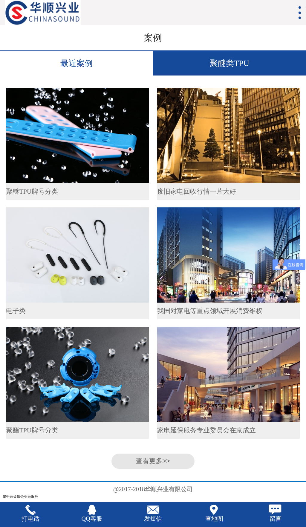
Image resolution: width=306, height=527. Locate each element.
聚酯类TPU (229, 87)
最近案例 (76, 63)
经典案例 (76, 87)
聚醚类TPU (229, 63)
